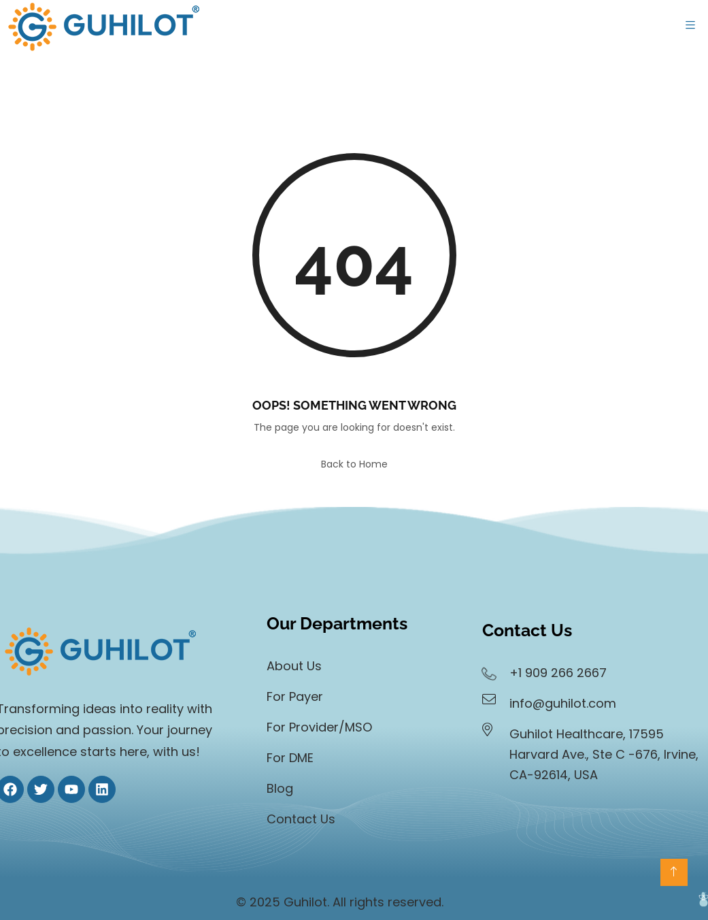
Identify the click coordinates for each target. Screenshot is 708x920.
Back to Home (354, 464)
